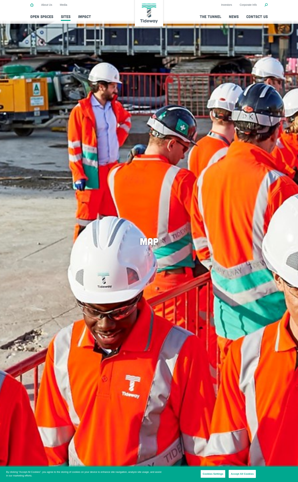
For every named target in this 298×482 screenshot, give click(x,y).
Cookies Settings (213, 473)
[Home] (32, 5)
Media (63, 4)
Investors (226, 4)
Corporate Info (248, 4)
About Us (46, 4)
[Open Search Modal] (266, 5)
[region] (149, 474)
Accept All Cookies (242, 473)
